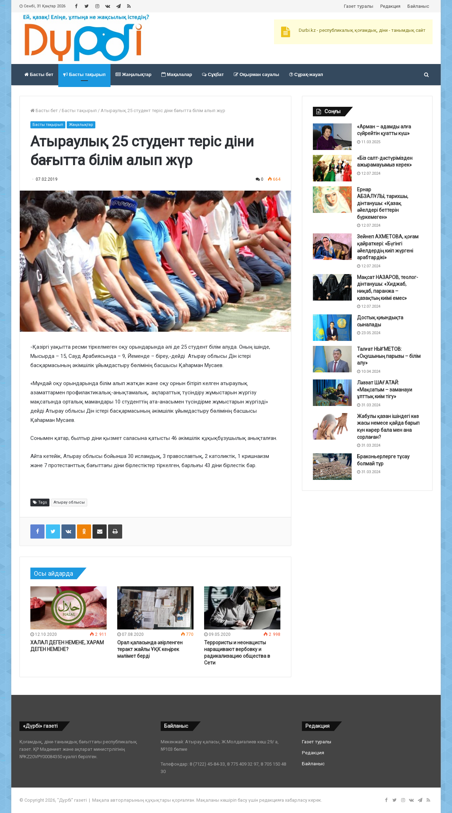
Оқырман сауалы (256, 74)
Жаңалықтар (133, 74)
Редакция (390, 6)
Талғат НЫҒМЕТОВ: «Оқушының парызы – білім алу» (389, 356)
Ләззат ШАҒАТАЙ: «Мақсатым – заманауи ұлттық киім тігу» (384, 389)
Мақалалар (176, 74)
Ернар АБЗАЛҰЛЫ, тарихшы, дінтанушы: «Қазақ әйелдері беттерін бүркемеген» (382, 203)
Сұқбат (213, 74)
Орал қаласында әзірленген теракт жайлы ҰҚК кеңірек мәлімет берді (150, 649)
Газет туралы (358, 6)
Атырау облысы (69, 502)
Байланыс (418, 6)
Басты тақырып (84, 74)
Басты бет (38, 74)
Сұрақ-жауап (306, 74)
